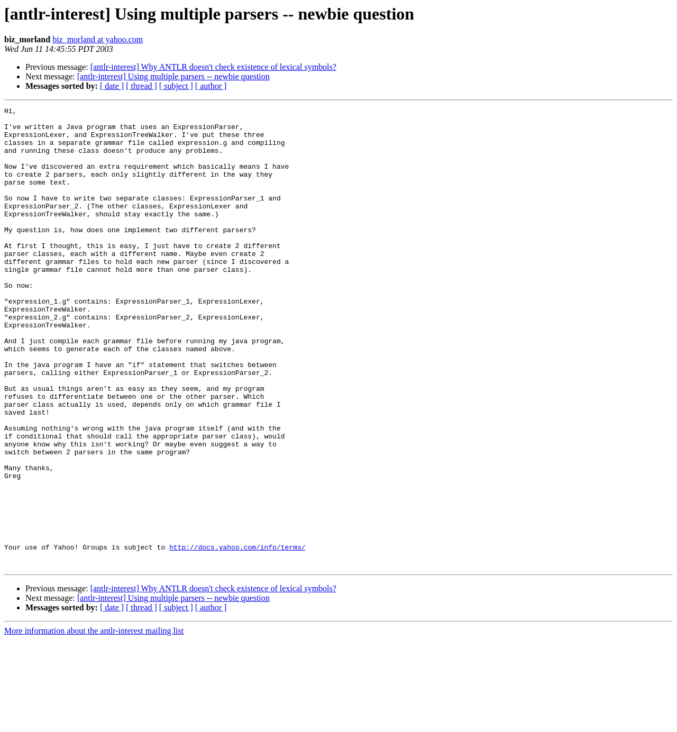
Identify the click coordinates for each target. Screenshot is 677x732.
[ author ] (211, 85)
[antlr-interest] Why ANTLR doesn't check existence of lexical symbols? (213, 66)
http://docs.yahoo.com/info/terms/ (237, 635)
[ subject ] (176, 85)
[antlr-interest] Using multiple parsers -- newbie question (173, 76)
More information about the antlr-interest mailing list (94, 722)
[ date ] (112, 85)
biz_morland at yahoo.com (97, 39)
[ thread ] (141, 85)
